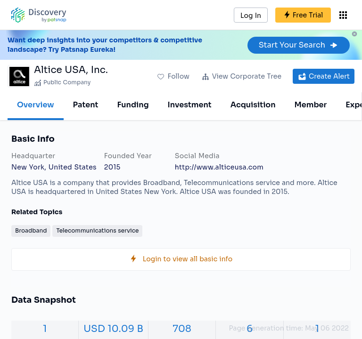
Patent (86, 105)
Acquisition (253, 105)
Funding (132, 105)
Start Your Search (298, 45)
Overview (35, 105)
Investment (190, 105)
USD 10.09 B (113, 329)
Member (311, 105)
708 (182, 329)
